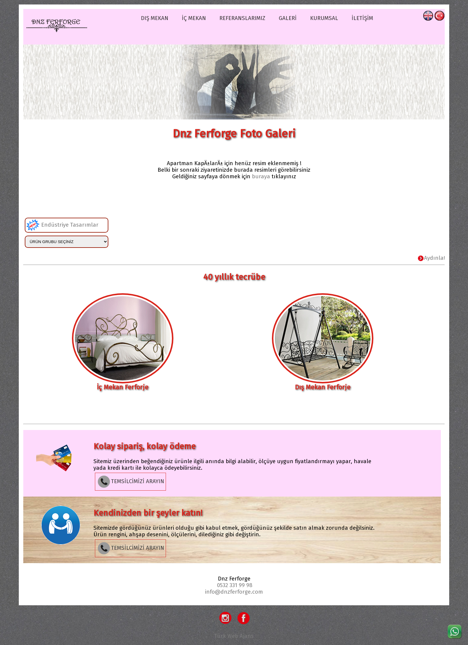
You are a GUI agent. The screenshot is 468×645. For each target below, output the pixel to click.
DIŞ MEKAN (154, 18)
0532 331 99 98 (235, 585)
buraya (261, 176)
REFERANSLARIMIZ (242, 18)
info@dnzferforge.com (234, 592)
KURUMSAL (324, 18)
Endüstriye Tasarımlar (62, 225)
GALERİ (288, 18)
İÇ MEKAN (194, 18)
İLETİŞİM (362, 18)
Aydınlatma (442, 258)
